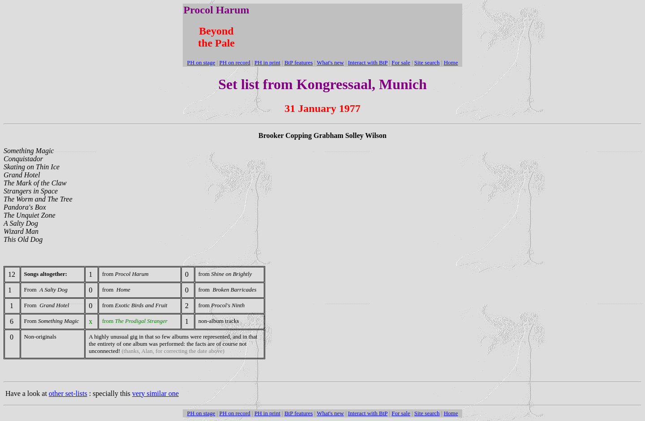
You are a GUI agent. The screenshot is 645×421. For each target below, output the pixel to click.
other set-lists (68, 393)
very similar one (155, 393)
